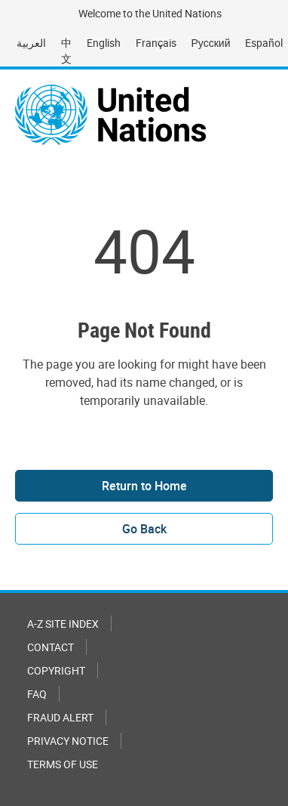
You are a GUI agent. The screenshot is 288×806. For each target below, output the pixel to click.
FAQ (37, 694)
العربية (31, 43)
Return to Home (144, 485)
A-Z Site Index (63, 623)
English (104, 43)
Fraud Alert (60, 717)
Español (264, 43)
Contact (50, 647)
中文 (66, 51)
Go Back (144, 528)
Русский (211, 43)
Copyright (56, 670)
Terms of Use (62, 764)
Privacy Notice (68, 740)
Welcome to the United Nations (150, 13)
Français (156, 43)
